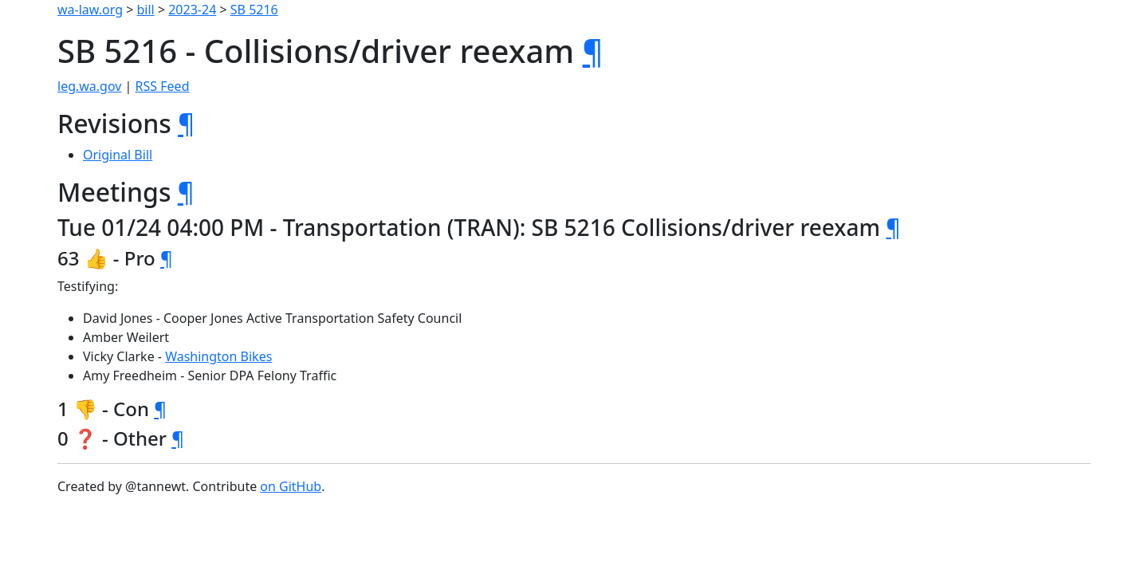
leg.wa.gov (89, 86)
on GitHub (290, 486)
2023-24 (192, 9)
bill (146, 9)
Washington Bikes (218, 356)
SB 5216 (254, 9)
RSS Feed (163, 86)
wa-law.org (90, 9)
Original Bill (117, 154)
